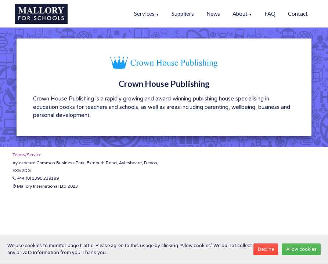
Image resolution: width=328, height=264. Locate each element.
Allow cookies (301, 249)
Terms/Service (27, 155)
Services (146, 13)
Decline (266, 249)
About (242, 13)
